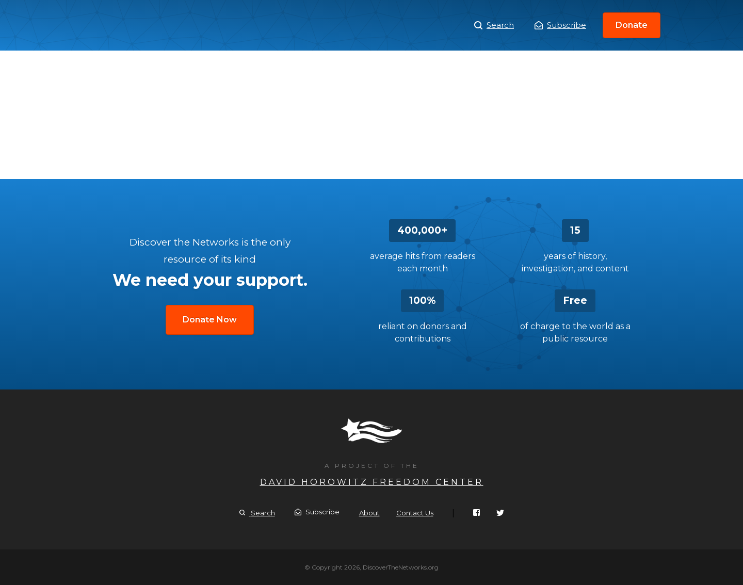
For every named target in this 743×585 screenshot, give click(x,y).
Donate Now (210, 319)
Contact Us (414, 513)
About (369, 513)
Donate (632, 25)
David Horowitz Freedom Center (371, 482)
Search (494, 25)
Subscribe (560, 25)
